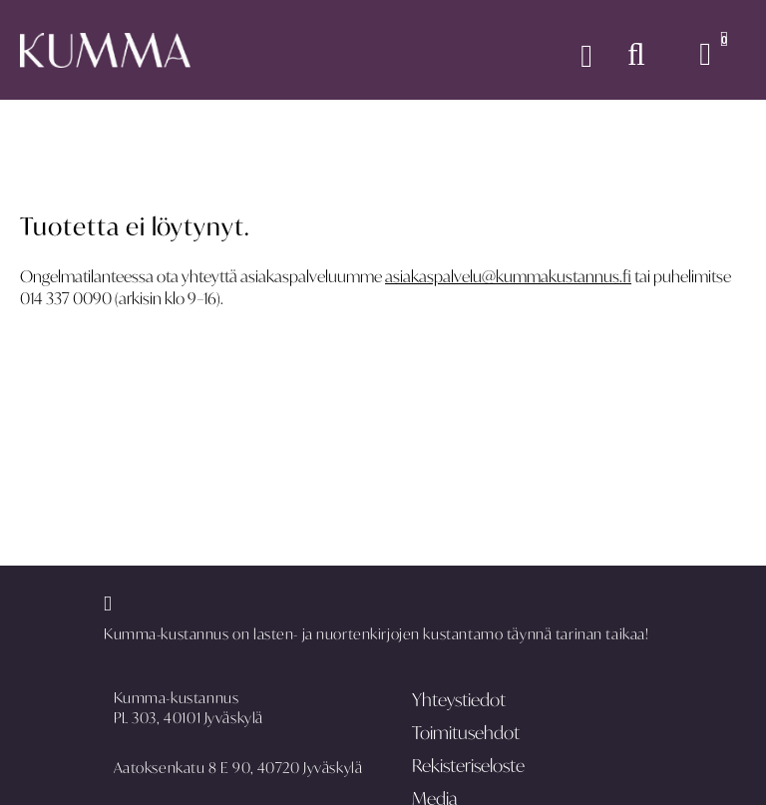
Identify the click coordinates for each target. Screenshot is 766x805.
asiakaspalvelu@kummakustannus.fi (508, 276)
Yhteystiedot (459, 699)
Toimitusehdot (466, 732)
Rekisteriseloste (468, 765)
